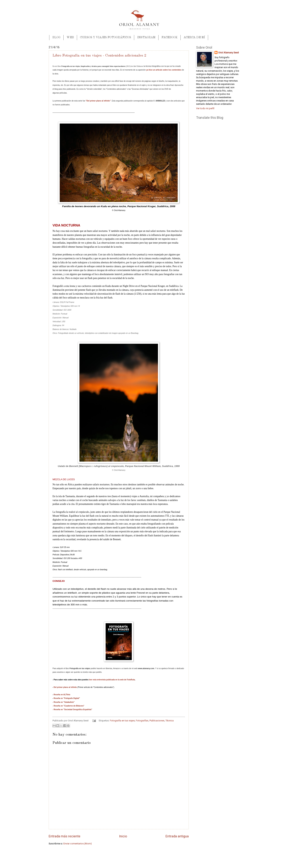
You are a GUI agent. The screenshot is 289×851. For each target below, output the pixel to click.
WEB (70, 37)
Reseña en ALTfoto (62, 695)
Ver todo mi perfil (205, 108)
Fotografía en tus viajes (122, 720)
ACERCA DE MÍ (194, 37)
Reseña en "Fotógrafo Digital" (67, 698)
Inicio (123, 836)
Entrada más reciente (64, 836)
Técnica (170, 720)
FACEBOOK (169, 37)
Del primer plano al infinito (65, 687)
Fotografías (142, 720)
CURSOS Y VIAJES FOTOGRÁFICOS (105, 37)
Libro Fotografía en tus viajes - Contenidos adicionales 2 (100, 55)
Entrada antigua (177, 836)
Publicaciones (156, 720)
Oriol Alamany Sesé (228, 52)
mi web (143, 668)
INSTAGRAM (146, 37)
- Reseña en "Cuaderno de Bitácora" (68, 706)
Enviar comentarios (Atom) (77, 843)
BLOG (56, 37)
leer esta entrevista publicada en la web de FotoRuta (112, 680)
